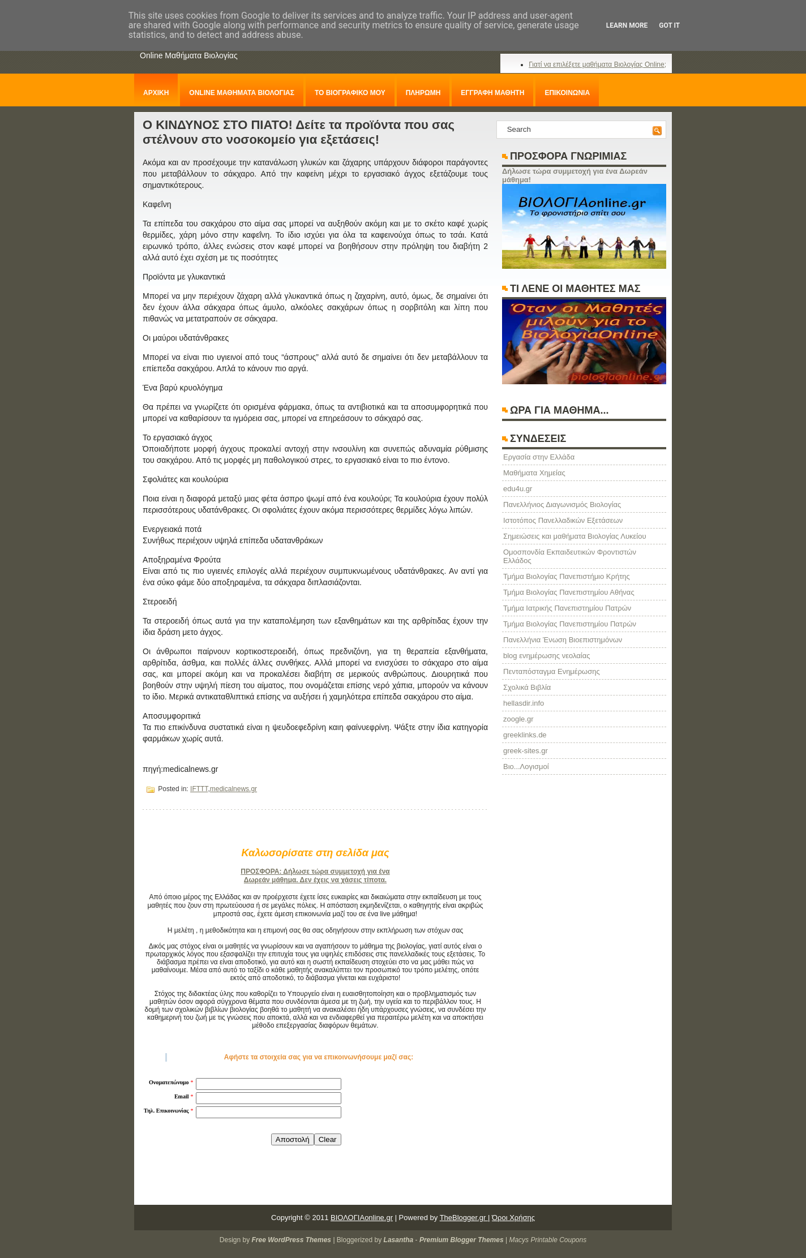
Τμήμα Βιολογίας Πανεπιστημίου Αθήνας (568, 592)
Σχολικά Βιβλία (527, 687)
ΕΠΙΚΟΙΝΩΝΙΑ (567, 93)
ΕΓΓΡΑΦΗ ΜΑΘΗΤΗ (492, 93)
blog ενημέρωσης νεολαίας (546, 655)
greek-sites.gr (525, 750)
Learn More (627, 25)
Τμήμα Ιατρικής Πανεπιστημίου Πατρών (567, 608)
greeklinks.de (525, 735)
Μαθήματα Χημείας (534, 473)
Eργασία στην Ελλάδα (539, 457)
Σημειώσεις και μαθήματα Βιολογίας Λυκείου (574, 536)
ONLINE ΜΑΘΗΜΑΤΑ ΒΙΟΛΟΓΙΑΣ (241, 93)
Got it (669, 25)
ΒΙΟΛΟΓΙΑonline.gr (362, 1217)
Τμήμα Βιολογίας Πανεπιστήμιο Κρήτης (566, 576)
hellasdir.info (523, 703)
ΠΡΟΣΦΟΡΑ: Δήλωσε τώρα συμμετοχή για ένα (315, 871)
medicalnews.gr (233, 789)
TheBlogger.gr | (465, 1217)
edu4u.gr (517, 488)
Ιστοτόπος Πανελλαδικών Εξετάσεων (563, 520)
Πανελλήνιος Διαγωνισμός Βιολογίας (562, 504)
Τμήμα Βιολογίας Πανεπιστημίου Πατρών (569, 624)
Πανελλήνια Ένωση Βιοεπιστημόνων (562, 640)
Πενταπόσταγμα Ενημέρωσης (551, 671)
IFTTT (199, 789)
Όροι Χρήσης (513, 1217)
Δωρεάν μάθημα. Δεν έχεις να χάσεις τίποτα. (315, 880)
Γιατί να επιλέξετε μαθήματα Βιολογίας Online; (597, 64)
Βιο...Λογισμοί (526, 766)
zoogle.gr (518, 719)
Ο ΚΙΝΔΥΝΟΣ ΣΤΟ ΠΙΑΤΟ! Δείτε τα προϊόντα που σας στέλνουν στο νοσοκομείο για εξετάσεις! (299, 132)
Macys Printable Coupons (547, 1240)
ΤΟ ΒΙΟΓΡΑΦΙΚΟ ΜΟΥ (350, 93)
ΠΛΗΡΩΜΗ (423, 93)
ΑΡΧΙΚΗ (156, 93)
